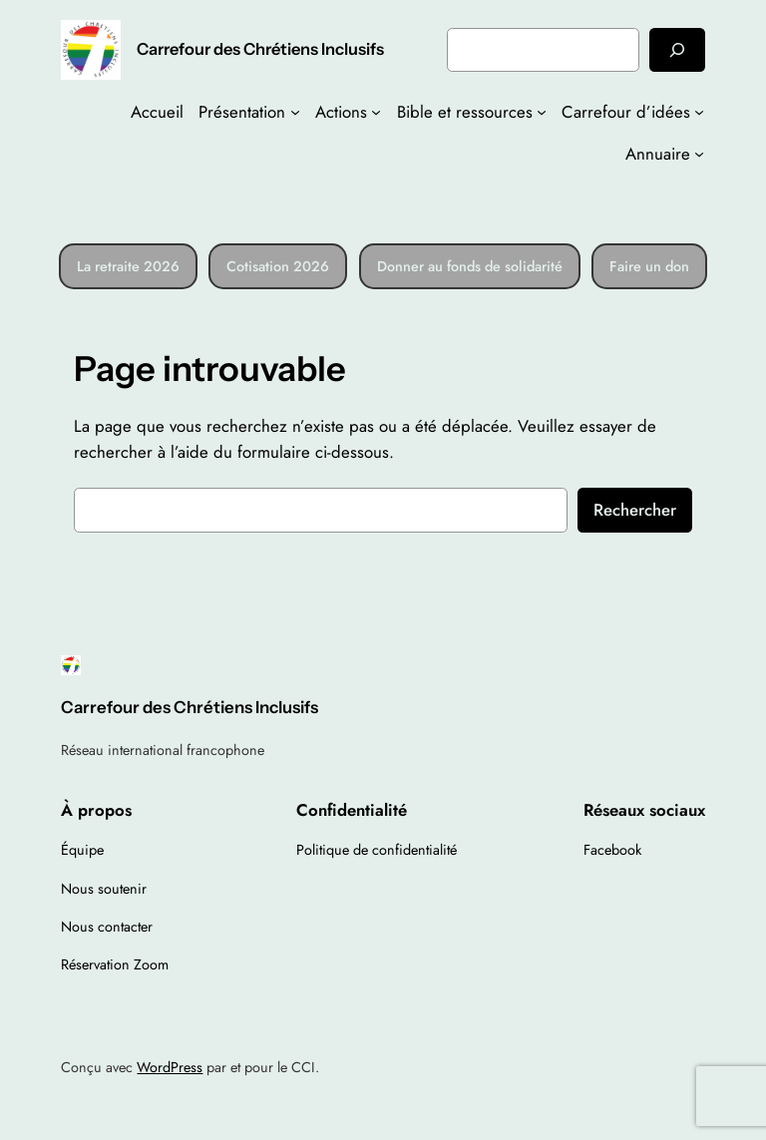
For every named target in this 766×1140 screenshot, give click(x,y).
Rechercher (634, 510)
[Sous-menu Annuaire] (699, 154)
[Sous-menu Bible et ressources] (542, 112)
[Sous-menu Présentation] (295, 112)
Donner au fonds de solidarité (470, 266)
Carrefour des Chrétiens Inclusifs (260, 49)
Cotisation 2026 (277, 266)
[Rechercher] (677, 49)
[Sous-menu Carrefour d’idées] (699, 112)
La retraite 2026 (128, 266)
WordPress (169, 1067)
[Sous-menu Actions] (376, 112)
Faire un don (649, 266)
